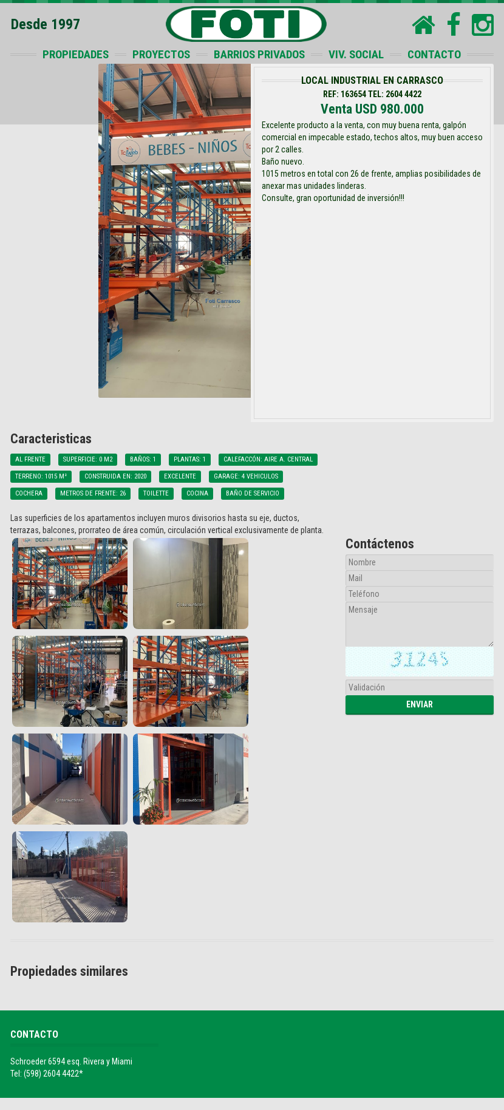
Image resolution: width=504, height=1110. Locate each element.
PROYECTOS (161, 54)
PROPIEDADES (76, 54)
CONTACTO (434, 54)
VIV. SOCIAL (356, 54)
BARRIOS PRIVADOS (259, 54)
